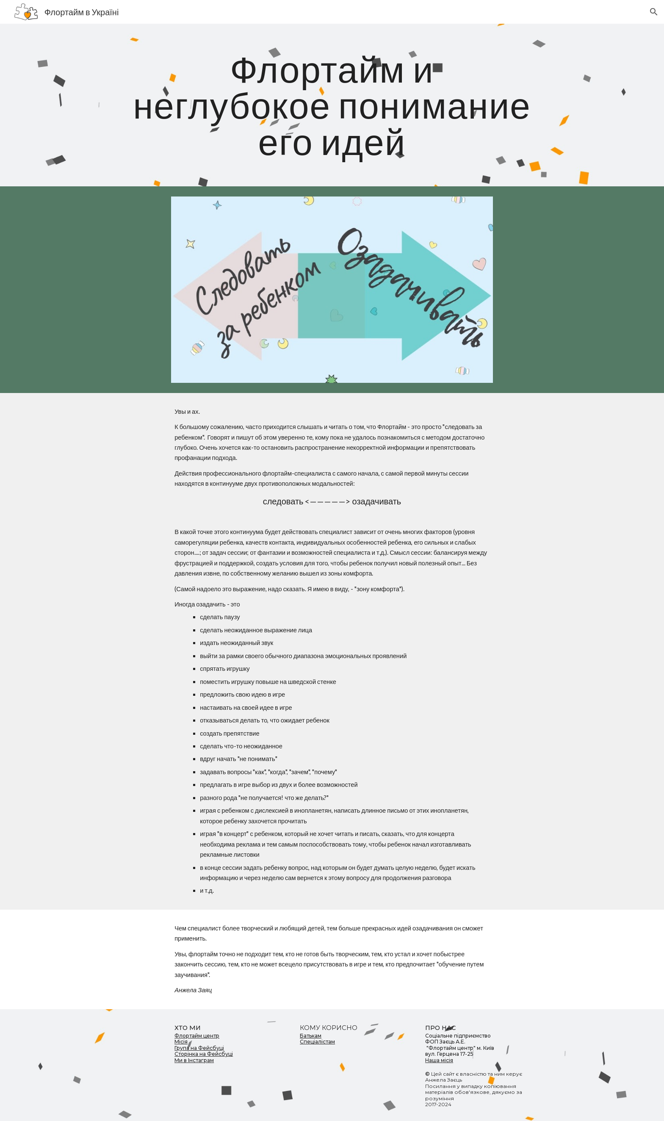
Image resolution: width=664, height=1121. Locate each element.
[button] (654, 12)
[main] (331, 105)
